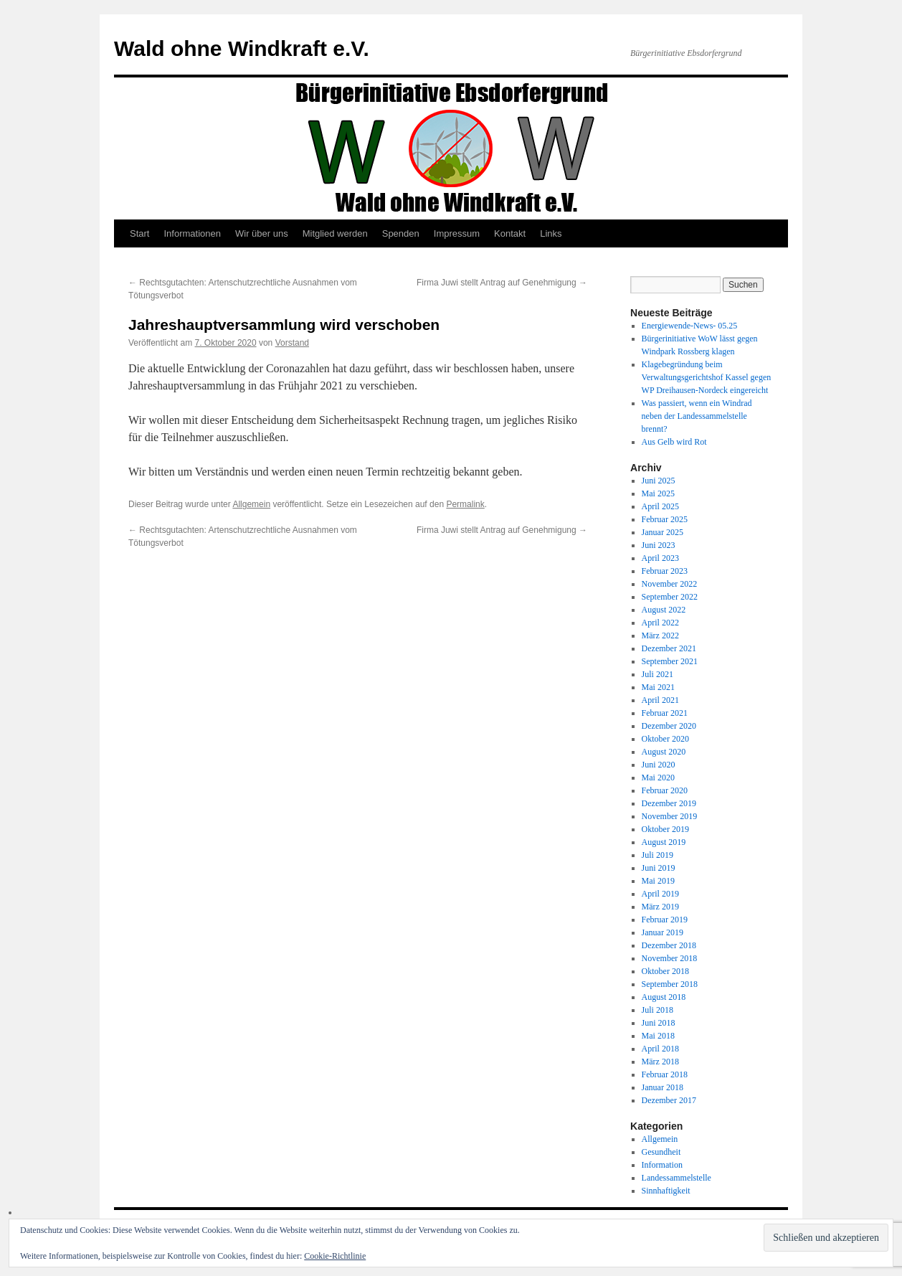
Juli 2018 (657, 1010)
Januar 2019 (662, 932)
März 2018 (660, 1062)
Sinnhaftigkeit (666, 1191)
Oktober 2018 (665, 971)
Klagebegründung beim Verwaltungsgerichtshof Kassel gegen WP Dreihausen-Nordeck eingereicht (707, 377)
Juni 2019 (658, 868)
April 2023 (660, 558)
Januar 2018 (662, 1087)
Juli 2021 (657, 674)
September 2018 (670, 984)
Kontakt (510, 233)
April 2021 (660, 700)
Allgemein (251, 504)
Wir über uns (261, 233)
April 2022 (660, 623)
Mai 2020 (658, 777)
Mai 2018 (658, 1036)
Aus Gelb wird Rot (674, 442)
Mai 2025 (658, 493)
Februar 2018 (665, 1074)
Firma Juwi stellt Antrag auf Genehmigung (502, 283)
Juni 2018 (658, 1023)
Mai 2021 (658, 687)
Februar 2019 (665, 920)
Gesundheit (661, 1152)
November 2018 (670, 958)
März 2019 (660, 907)
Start (139, 233)
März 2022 (660, 635)
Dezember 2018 (669, 945)
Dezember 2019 (669, 803)
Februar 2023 (665, 571)
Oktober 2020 (665, 739)
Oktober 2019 (665, 829)
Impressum (457, 233)
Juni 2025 (658, 481)
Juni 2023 (658, 545)
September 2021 (670, 661)
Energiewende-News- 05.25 (690, 326)
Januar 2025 (662, 532)
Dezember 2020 (669, 726)
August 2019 (664, 842)
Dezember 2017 (669, 1100)
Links (550, 233)
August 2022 (664, 610)
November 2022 (670, 584)
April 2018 (660, 1049)
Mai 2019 (658, 881)
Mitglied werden (335, 233)
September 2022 (670, 597)
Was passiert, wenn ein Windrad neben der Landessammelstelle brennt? (697, 416)
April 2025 (660, 506)
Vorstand (292, 343)
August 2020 (664, 752)
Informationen (192, 233)
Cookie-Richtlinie (335, 1256)
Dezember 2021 (669, 648)
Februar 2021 (665, 713)
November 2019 (670, 816)
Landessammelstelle (676, 1178)
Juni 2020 (658, 765)
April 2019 (660, 894)
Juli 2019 (657, 855)
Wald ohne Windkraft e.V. (241, 48)
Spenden (400, 233)
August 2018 (664, 997)
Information (662, 1165)
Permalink (465, 504)
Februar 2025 (665, 519)
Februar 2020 (665, 790)
